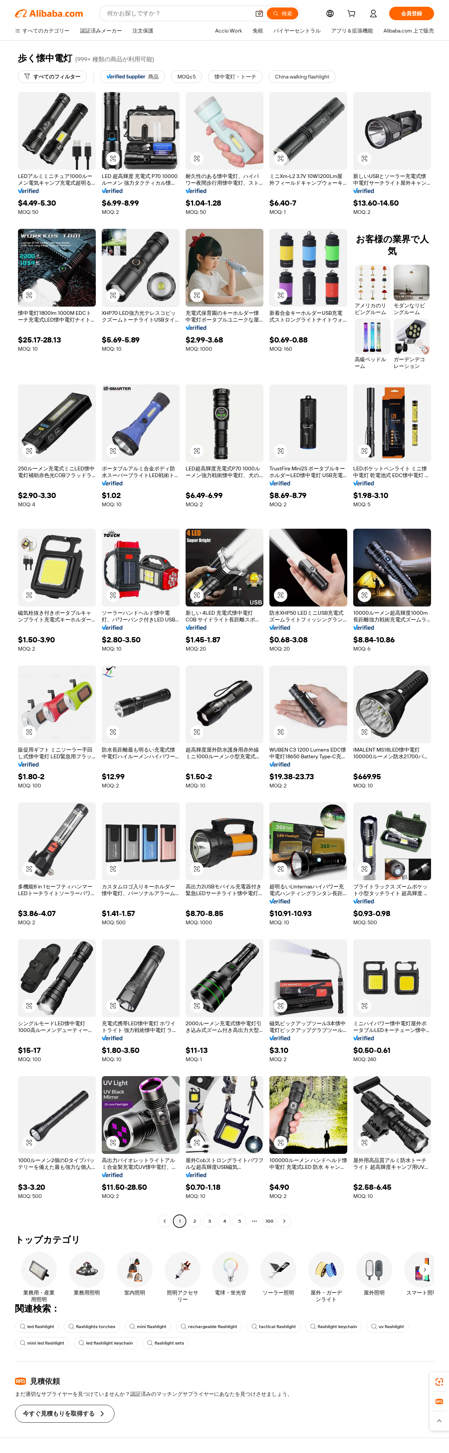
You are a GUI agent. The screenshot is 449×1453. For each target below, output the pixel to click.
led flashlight (37, 1327)
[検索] (282, 13)
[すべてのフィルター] (52, 76)
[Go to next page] (284, 1221)
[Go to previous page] (164, 1221)
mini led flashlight (42, 1343)
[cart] (352, 15)
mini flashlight (148, 1327)
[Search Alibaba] (178, 13)
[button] (259, 13)
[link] (439, 1382)
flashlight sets (165, 1343)
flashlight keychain (333, 1327)
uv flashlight (387, 1327)
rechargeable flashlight (209, 1327)
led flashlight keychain (106, 1343)
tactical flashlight (273, 1327)
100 (270, 1221)
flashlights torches (91, 1327)
